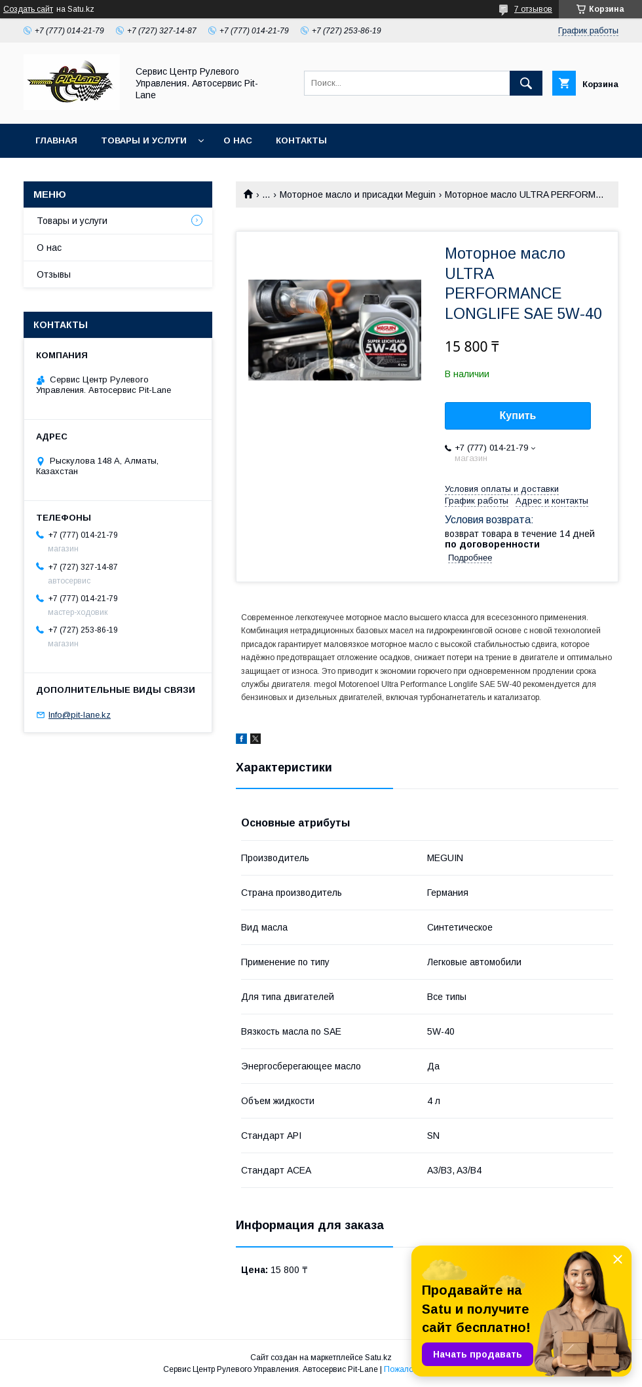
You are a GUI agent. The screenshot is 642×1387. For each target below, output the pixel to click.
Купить (518, 415)
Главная (56, 140)
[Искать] (526, 83)
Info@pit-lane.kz (79, 715)
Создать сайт (28, 9)
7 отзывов (533, 9)
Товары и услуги (144, 140)
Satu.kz (378, 1357)
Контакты (301, 140)
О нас (237, 140)
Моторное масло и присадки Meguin (358, 194)
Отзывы (54, 274)
